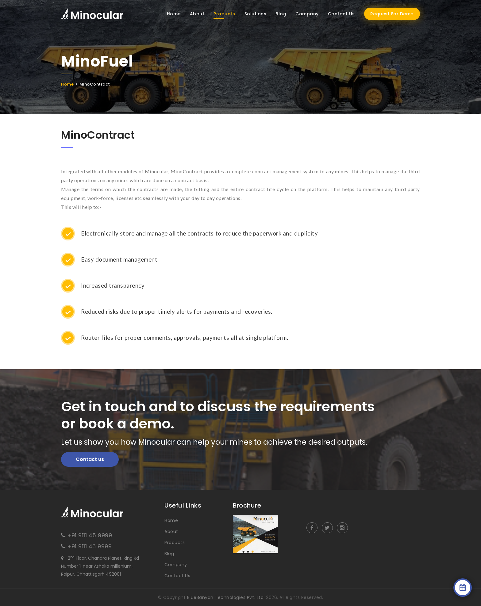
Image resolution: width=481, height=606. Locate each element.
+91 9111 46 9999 (89, 546)
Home (174, 14)
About (197, 14)
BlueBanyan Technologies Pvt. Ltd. (226, 597)
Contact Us (341, 14)
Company (307, 14)
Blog (280, 14)
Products (224, 14)
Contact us (90, 459)
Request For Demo (392, 14)
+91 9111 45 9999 (89, 535)
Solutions (255, 14)
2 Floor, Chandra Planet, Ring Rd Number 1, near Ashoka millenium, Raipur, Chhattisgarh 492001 (100, 566)
